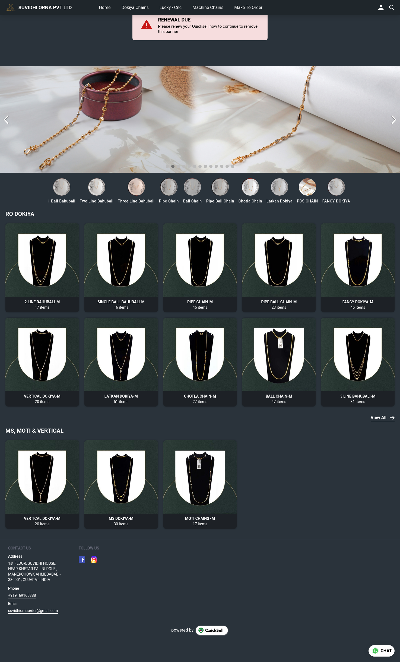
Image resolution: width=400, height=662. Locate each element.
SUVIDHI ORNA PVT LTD (45, 7)
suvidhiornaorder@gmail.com (33, 610)
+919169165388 (22, 595)
